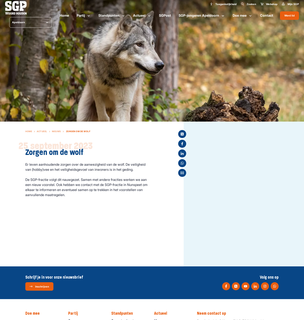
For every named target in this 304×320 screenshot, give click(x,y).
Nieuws (56, 131)
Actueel (142, 15)
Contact (266, 15)
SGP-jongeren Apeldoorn (202, 15)
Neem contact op (213, 313)
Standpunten (111, 15)
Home (64, 15)
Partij (84, 15)
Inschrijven (39, 286)
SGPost (165, 15)
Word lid (289, 15)
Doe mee (242, 15)
